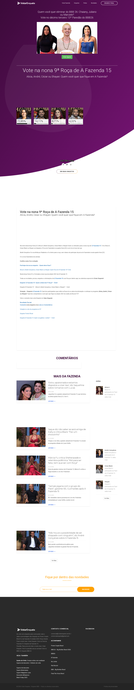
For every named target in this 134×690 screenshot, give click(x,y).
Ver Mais (54, 560)
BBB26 (53, 653)
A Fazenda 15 (58, 278)
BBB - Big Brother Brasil (58, 669)
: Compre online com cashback (31, 660)
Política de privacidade (111, 686)
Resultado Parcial (25, 302)
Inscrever (85, 589)
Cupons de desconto (23, 668)
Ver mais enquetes (67, 171)
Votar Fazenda (66, 3)
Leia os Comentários (45, 305)
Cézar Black (108, 466)
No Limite (54, 661)
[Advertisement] (67, 93)
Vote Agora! (67, 57)
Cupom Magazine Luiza (24, 672)
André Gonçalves (110, 450)
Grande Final (109, 3)
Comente (23, 305)
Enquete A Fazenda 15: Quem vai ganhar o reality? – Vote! (37, 318)
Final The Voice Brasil (57, 673)
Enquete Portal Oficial (26, 313)
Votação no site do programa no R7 (30, 309)
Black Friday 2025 (22, 677)
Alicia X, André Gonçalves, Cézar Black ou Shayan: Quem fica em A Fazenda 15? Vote (45, 270)
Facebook (90, 629)
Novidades (94, 3)
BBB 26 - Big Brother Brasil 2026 (61, 649)
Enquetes (76, 3)
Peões (85, 3)
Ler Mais (51, 401)
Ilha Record (54, 665)
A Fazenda (54, 657)
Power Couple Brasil (57, 645)
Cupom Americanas (22, 670)
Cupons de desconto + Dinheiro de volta (29, 663)
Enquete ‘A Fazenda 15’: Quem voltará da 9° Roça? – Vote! (39, 283)
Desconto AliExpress (23, 675)
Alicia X (107, 387)
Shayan (107, 481)
